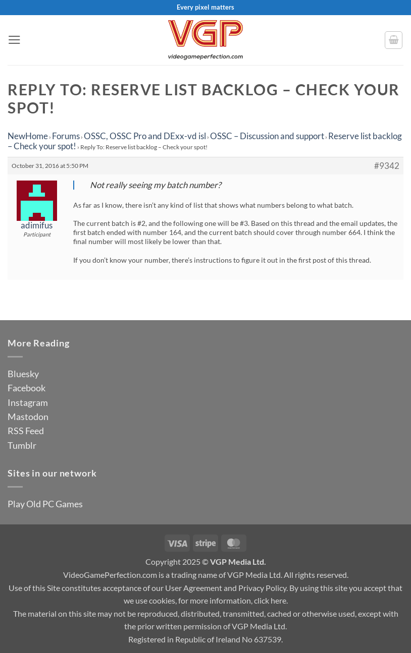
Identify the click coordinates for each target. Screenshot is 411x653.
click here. (271, 600)
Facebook (26, 387)
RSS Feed (26, 430)
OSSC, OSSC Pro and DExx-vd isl (145, 136)
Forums (66, 136)
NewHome (28, 136)
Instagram (28, 402)
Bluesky (23, 373)
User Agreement (193, 587)
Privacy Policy (262, 587)
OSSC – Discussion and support (267, 136)
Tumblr (22, 445)
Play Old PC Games (45, 503)
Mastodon (28, 416)
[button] (14, 40)
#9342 (386, 165)
